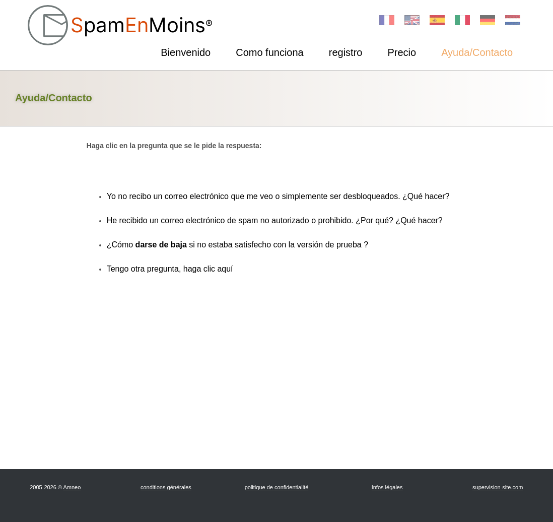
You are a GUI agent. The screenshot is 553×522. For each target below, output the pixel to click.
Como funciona (270, 52)
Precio (401, 52)
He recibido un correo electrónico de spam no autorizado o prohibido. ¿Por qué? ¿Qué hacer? (275, 220)
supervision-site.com (497, 487)
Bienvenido (186, 52)
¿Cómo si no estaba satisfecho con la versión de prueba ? (237, 244)
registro (346, 52)
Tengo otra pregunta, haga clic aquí (170, 269)
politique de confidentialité (277, 487)
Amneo (72, 487)
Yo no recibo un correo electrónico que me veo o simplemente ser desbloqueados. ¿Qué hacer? (278, 196)
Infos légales (387, 487)
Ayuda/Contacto (477, 52)
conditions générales (166, 487)
